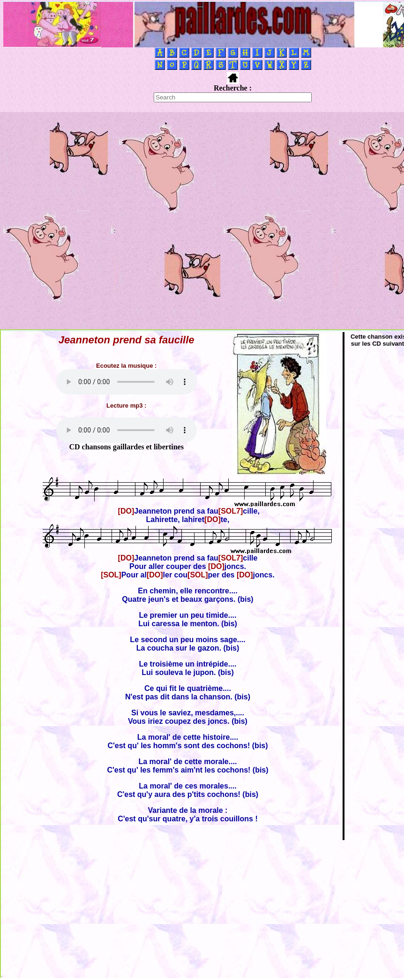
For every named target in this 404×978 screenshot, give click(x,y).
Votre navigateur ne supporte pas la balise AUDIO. (126, 381)
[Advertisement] (104, 221)
